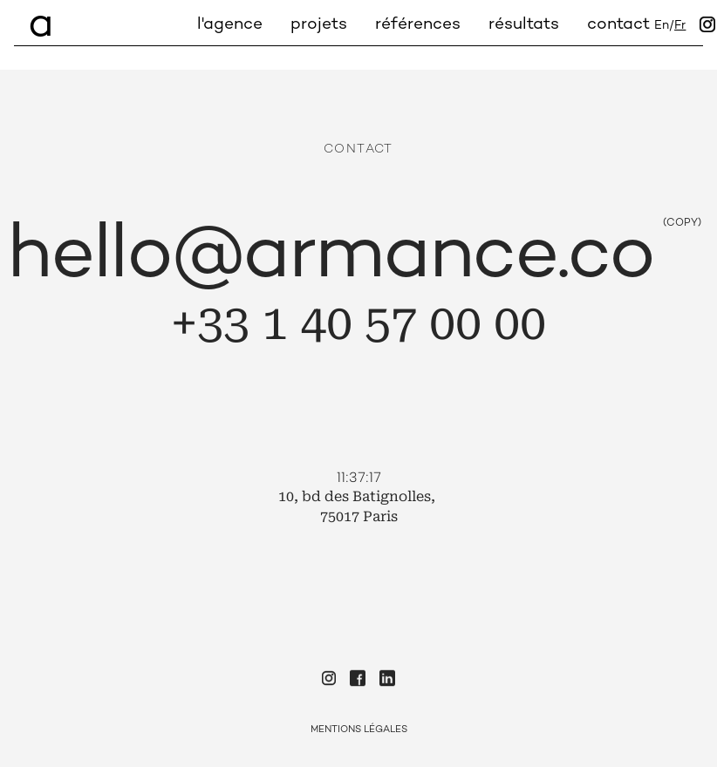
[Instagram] (707, 26)
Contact (618, 25)
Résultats (523, 25)
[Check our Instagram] (329, 680)
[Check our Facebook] (357, 680)
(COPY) (682, 224)
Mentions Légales (359, 730)
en (661, 26)
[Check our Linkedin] (387, 680)
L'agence (230, 25)
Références (418, 25)
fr (680, 26)
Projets (318, 25)
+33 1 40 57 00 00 (358, 323)
